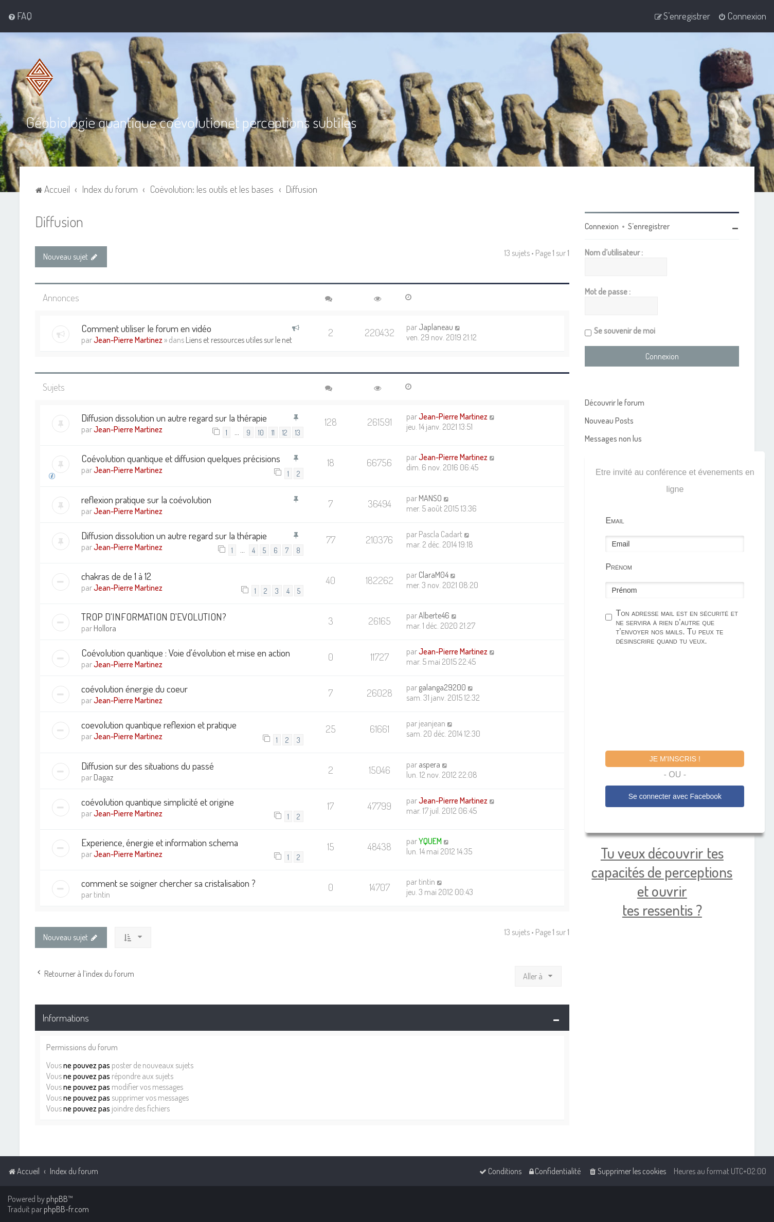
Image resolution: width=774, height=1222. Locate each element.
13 (297, 432)
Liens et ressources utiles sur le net (239, 339)
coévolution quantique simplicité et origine (157, 801)
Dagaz (103, 777)
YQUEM (430, 841)
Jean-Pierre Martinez (128, 339)
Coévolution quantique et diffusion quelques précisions (180, 458)
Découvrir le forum (614, 402)
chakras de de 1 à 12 (116, 575)
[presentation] (683, 699)
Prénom (618, 566)
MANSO (430, 498)
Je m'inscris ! (675, 759)
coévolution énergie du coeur (134, 688)
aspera (429, 764)
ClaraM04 (433, 574)
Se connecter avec (675, 796)
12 (284, 432)
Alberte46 (434, 615)
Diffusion (59, 221)
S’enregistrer (649, 226)
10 (261, 432)
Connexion (602, 226)
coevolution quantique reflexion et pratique (159, 724)
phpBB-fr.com (66, 1209)
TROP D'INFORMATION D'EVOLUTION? (153, 616)
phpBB (57, 1199)
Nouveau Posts (609, 420)
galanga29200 (442, 687)
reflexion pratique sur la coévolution (146, 499)
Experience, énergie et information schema (159, 842)
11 (273, 432)
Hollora (105, 628)
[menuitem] (20, 16)
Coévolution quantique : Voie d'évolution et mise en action (185, 652)
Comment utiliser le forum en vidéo (146, 327)
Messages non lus (613, 438)
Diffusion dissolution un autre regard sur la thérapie (174, 417)
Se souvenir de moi (624, 330)
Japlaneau (436, 326)
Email (614, 520)
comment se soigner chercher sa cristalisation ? (168, 883)
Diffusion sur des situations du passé (147, 765)
